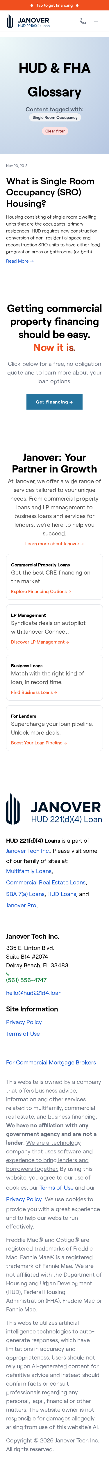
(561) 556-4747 (26, 978)
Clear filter (55, 131)
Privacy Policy (24, 1022)
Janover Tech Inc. (28, 851)
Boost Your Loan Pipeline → (39, 742)
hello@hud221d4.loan (34, 993)
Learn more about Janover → (54, 543)
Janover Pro (21, 905)
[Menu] (96, 21)
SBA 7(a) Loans (25, 894)
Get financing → (54, 402)
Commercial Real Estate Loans (46, 882)
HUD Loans (61, 894)
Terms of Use (23, 1033)
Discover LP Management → (40, 642)
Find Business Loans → (34, 692)
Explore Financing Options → (41, 591)
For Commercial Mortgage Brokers (51, 1062)
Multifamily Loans (28, 871)
